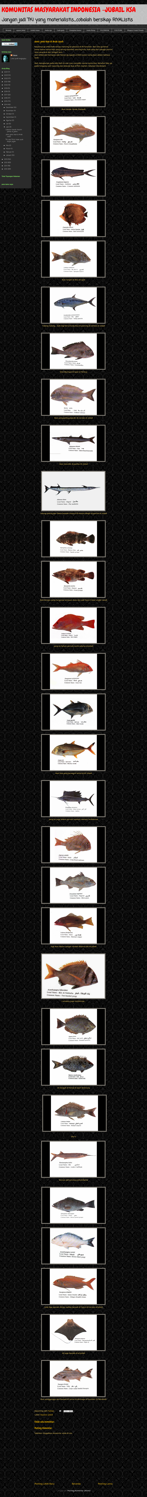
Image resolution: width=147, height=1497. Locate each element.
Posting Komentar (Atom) (78, 1490)
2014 (6, 105)
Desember (10, 107)
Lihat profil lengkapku (18, 59)
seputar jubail (20, 30)
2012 (6, 162)
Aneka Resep (90, 30)
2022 (6, 78)
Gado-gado (60, 30)
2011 (5, 166)
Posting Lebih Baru (44, 1483)
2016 (6, 98)
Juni (7, 127)
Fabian (15, 55)
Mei (7, 145)
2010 (6, 169)
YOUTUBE (118, 30)
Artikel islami (35, 30)
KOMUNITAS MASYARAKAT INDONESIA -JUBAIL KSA (69, 9)
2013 (6, 159)
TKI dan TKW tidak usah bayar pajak (14, 140)
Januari (9, 155)
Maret (8, 149)
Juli (7, 124)
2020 (6, 85)
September (10, 117)
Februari (9, 152)
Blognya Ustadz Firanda (135, 30)
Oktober (9, 114)
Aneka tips (48, 30)
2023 (6, 75)
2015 (6, 101)
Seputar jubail (46, 1415)
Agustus (9, 120)
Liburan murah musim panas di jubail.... (14, 131)
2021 (6, 82)
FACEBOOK (104, 30)
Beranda (8, 30)
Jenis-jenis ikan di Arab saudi (14, 135)
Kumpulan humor (75, 30)
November (10, 111)
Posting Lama (105, 1483)
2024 (6, 72)
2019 (6, 88)
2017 (6, 95)
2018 (6, 91)
